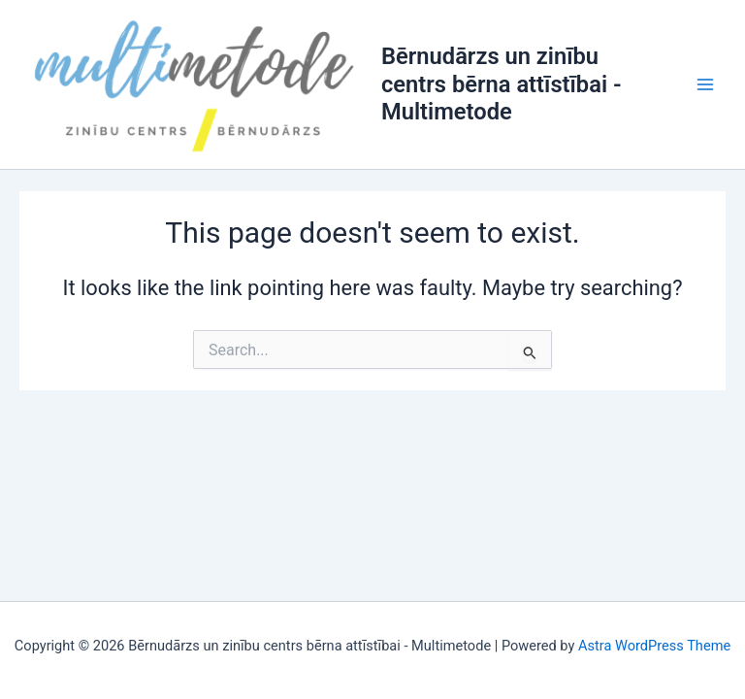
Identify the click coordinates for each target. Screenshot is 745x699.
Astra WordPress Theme (654, 645)
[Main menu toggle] (705, 84)
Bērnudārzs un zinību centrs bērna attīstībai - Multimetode (501, 84)
